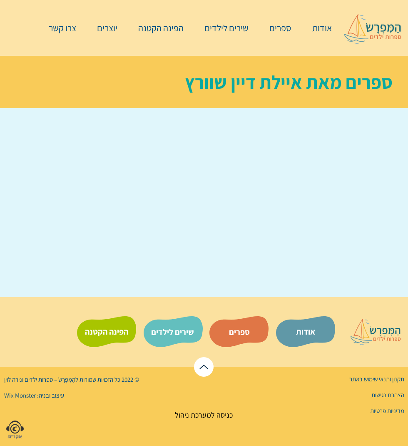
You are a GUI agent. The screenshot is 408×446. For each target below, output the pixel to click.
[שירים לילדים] (172, 332)
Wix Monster (20, 395)
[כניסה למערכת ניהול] (203, 414)
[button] (276, 28)
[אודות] (305, 331)
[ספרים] (239, 332)
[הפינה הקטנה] (106, 331)
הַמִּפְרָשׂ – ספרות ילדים (49, 379)
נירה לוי (13, 379)
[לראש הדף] (204, 367)
